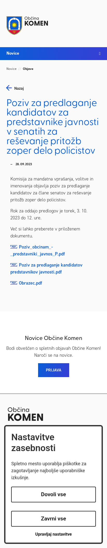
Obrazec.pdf (30, 283)
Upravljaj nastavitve (53, 534)
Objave (28, 69)
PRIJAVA (53, 370)
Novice (11, 69)
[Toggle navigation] (95, 21)
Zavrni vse (53, 519)
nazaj (19, 88)
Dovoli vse (53, 494)
